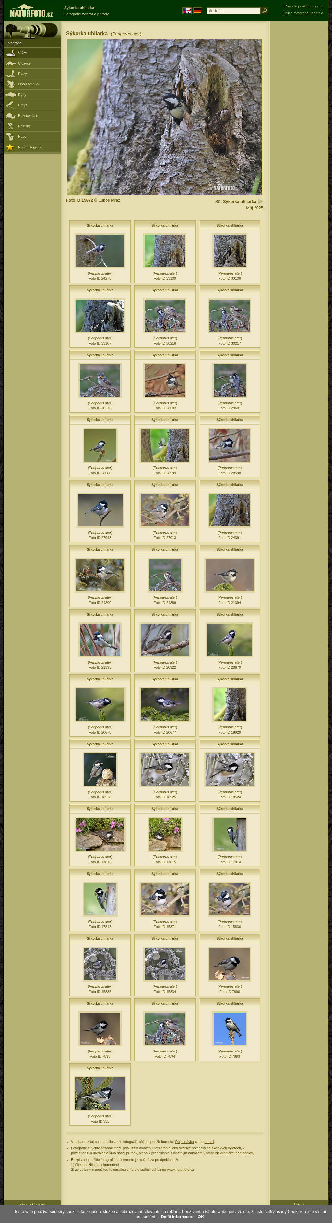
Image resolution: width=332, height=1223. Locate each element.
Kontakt (317, 13)
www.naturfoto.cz (180, 1169)
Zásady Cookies (32, 1204)
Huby (22, 136)
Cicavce (24, 63)
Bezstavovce (28, 116)
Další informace (176, 1216)
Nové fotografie (30, 147)
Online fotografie (295, 13)
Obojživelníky (28, 84)
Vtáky (22, 52)
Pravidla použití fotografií (303, 6)
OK (201, 1216)
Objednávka (184, 1142)
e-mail (209, 1142)
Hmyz (22, 105)
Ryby (22, 95)
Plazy (22, 74)
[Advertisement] (299, 125)
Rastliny (24, 126)
